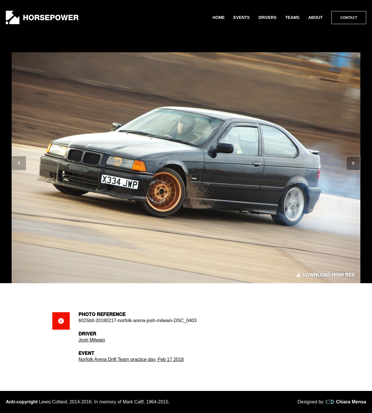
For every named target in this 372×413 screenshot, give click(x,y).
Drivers (267, 17)
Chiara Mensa (346, 402)
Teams (292, 17)
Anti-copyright (21, 401)
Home (218, 17)
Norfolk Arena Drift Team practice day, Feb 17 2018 (131, 359)
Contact (348, 18)
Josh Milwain (91, 339)
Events (241, 17)
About (315, 17)
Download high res (325, 275)
